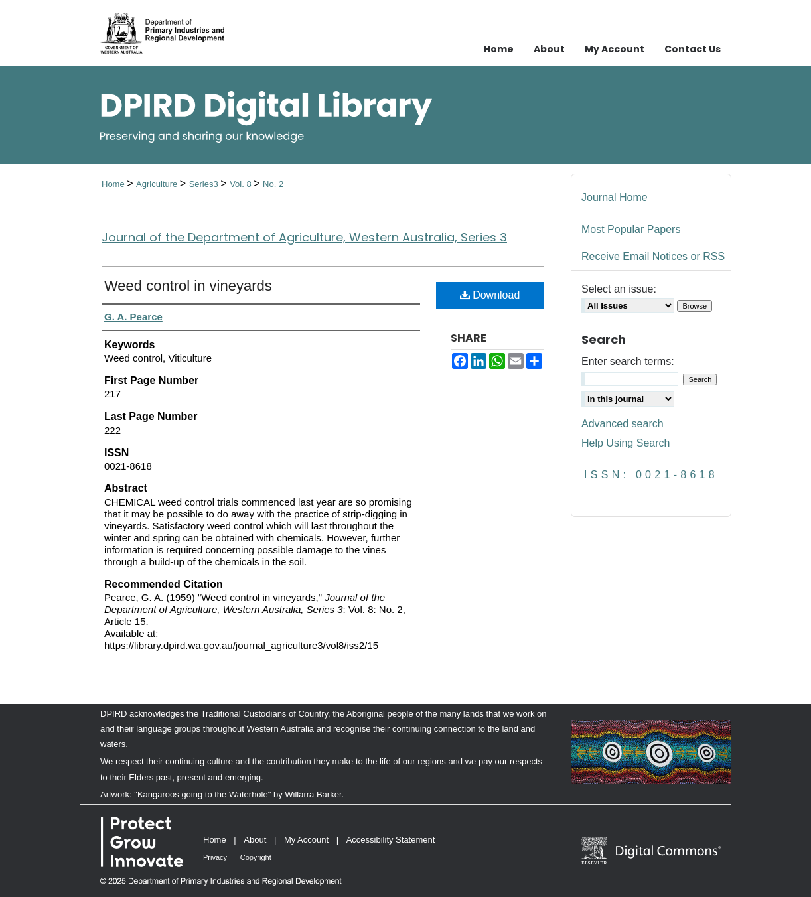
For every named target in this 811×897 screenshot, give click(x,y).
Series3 (205, 184)
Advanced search (622, 423)
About (255, 840)
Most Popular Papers (630, 229)
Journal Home (614, 197)
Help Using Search (625, 442)
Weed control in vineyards (188, 285)
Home (114, 184)
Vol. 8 (242, 184)
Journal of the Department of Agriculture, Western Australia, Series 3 (304, 237)
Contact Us (692, 49)
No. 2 (273, 184)
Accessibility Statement (390, 840)
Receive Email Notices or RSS (653, 256)
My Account (306, 840)
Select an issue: (618, 289)
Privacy (215, 857)
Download (490, 295)
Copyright (255, 857)
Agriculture (158, 184)
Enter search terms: (627, 361)
